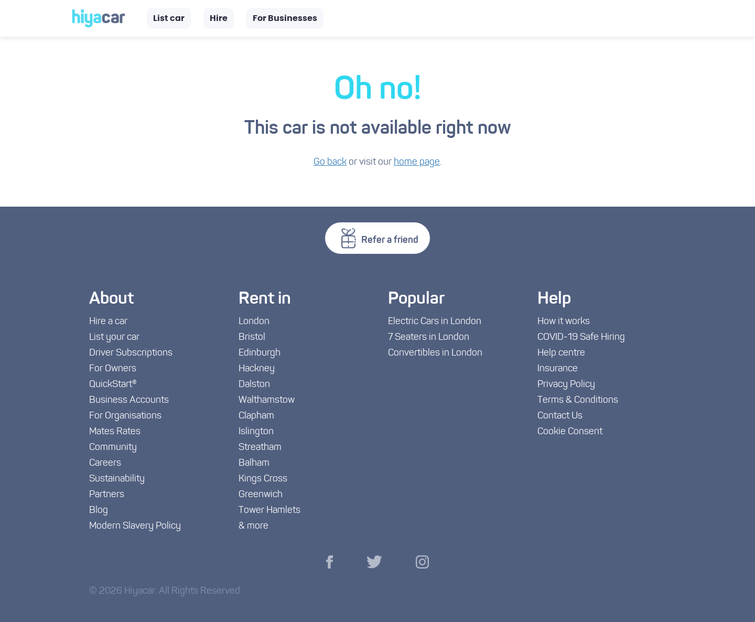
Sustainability (117, 479)
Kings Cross (263, 479)
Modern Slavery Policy (135, 526)
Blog (98, 511)
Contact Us (560, 416)
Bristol (252, 337)
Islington (256, 432)
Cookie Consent (569, 432)
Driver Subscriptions (130, 353)
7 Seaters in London (428, 337)
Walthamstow (267, 400)
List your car (114, 337)
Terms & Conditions (577, 400)
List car (169, 18)
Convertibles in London (435, 353)
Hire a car (108, 322)
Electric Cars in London (434, 322)
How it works (563, 322)
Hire (219, 18)
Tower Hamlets (269, 511)
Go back (330, 162)
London (254, 322)
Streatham (260, 448)
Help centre (561, 353)
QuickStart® (113, 385)
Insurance (557, 369)
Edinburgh (260, 353)
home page (417, 162)
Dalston (254, 385)
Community (113, 448)
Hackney (257, 369)
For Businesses (285, 18)
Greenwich (261, 495)
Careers (105, 463)
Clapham (256, 416)
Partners (106, 495)
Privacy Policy (566, 385)
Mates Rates (115, 432)
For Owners (112, 369)
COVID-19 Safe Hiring (581, 337)
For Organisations (125, 416)
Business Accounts (129, 400)
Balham (254, 463)
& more (253, 526)
